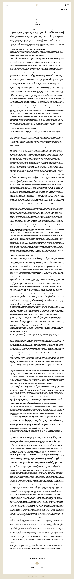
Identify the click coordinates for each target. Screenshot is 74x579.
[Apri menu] (68, 5)
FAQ (28, 576)
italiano (65, 7)
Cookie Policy (37, 576)
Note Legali (32, 576)
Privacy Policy (42, 576)
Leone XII (7, 7)
